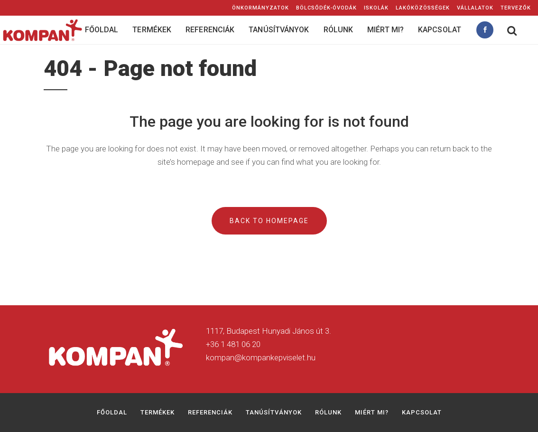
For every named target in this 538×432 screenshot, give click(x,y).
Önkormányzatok (260, 8)
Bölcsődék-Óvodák (326, 8)
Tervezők (516, 8)
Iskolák (376, 8)
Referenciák (210, 412)
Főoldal (112, 412)
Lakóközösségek (423, 8)
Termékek (157, 412)
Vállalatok (475, 8)
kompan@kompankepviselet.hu (260, 357)
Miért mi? (372, 412)
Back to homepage (269, 221)
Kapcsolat (422, 412)
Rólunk (328, 412)
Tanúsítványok (274, 412)
